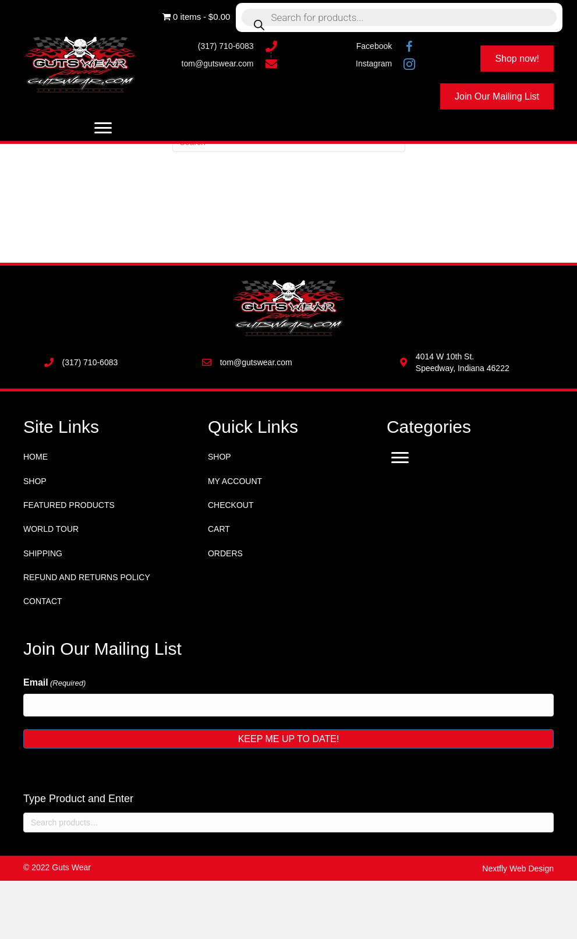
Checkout (231, 505)
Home (35, 456)
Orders (225, 553)
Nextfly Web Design (518, 868)
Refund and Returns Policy (86, 577)
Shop (35, 481)
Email (54, 683)
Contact (42, 601)
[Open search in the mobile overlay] (399, 17)
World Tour (51, 529)
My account (235, 481)
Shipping (42, 553)
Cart (219, 529)
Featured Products (69, 505)
